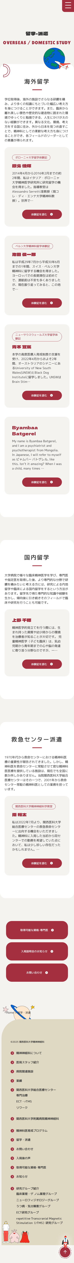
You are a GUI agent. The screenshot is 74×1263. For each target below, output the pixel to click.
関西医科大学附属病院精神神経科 (37, 1119)
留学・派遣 (23, 1140)
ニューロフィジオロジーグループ (37, 1200)
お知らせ (22, 1177)
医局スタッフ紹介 (27, 1062)
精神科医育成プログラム (32, 1130)
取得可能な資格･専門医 (34, 930)
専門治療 (22, 1095)
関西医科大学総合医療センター (36, 1090)
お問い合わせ (34, 972)
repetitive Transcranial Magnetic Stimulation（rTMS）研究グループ (39, 1221)
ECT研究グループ (27, 1212)
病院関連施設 (24, 1071)
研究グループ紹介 (27, 1188)
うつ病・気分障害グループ (33, 1206)
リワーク (22, 1107)
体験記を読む (39, 214)
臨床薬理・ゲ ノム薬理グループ (36, 1194)
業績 (19, 1081)
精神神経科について (29, 1053)
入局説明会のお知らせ (34, 951)
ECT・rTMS (24, 1101)
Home (10, 1012)
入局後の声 (23, 1158)
